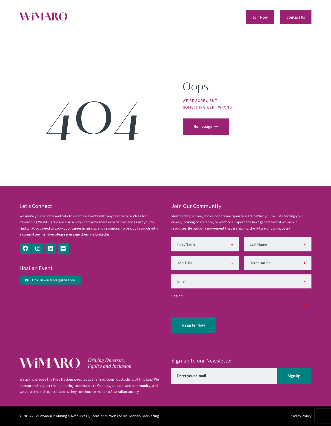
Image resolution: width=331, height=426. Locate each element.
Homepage (203, 126)
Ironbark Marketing (143, 416)
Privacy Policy (300, 416)
